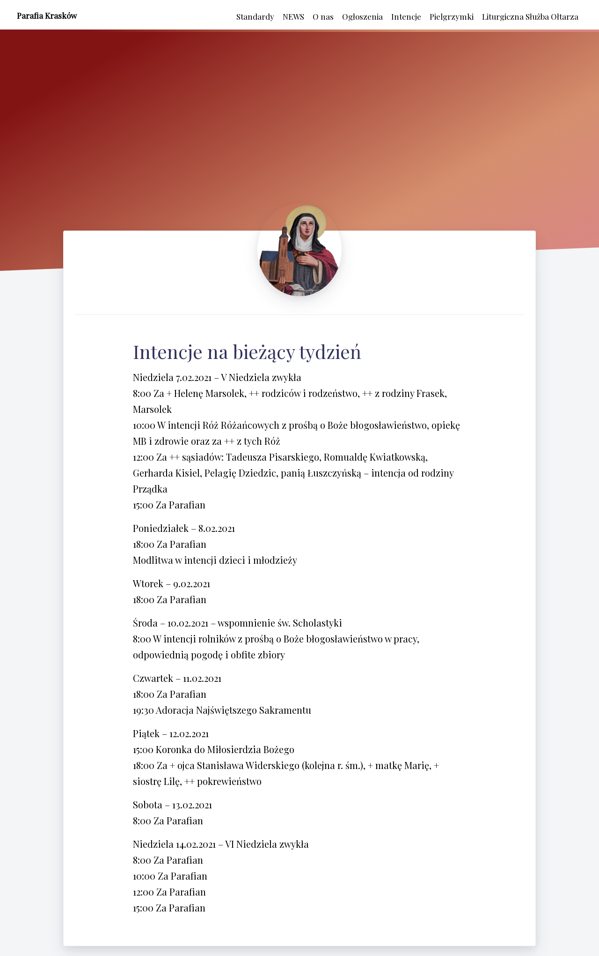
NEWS (293, 16)
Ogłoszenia (362, 16)
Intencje (406, 16)
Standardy (255, 16)
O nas (323, 16)
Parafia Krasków (47, 15)
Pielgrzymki (452, 16)
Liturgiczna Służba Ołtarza (530, 16)
